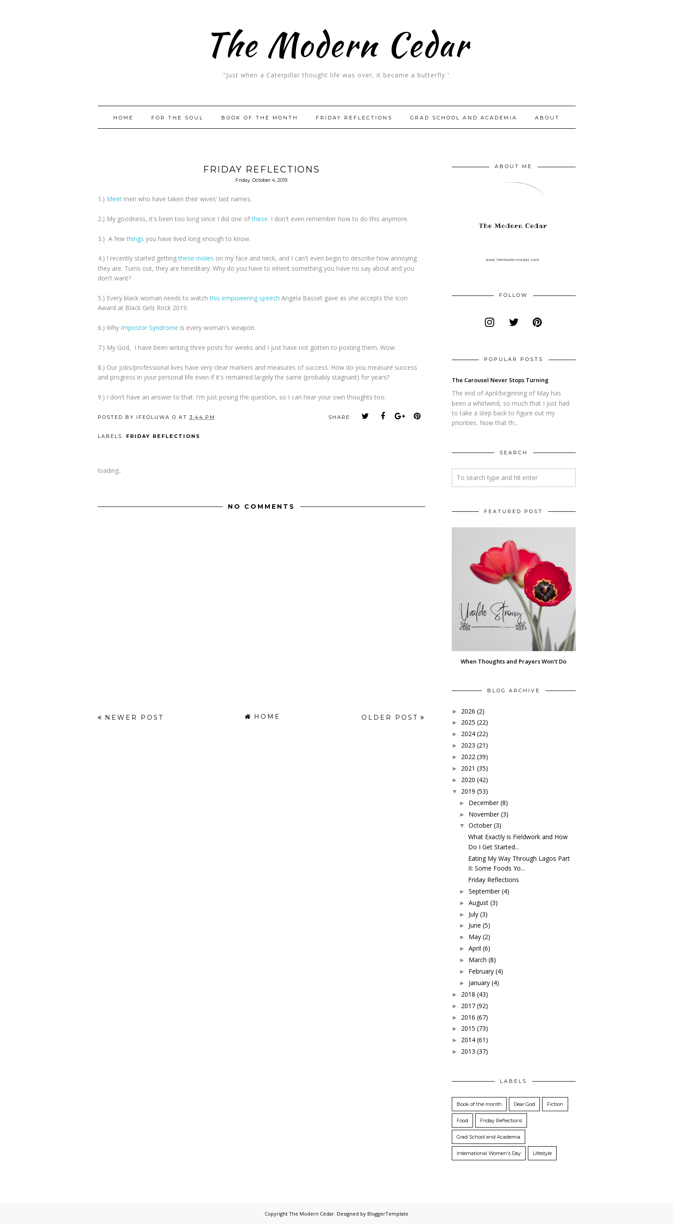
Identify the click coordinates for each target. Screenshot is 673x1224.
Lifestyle (542, 1153)
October (480, 825)
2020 (468, 779)
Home (123, 118)
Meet (114, 199)
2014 (468, 1040)
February (481, 971)
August (478, 902)
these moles (196, 258)
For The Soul (177, 118)
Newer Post (134, 717)
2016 (468, 1017)
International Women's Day (489, 1153)
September (484, 891)
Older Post (389, 717)
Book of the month (259, 118)
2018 (468, 994)
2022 (468, 756)
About (547, 118)
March (478, 959)
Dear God (524, 1104)
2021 (468, 768)
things (135, 238)
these (260, 219)
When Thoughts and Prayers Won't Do (513, 661)
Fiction (555, 1104)
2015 (468, 1028)
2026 (468, 711)
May (475, 936)
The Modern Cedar (336, 42)
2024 (468, 733)
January (479, 982)
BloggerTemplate (387, 1213)
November (484, 814)
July (473, 914)
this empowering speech (245, 298)
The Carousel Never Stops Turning (500, 380)
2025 (468, 722)
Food (462, 1120)
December (484, 802)
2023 (468, 745)
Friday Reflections (354, 118)
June (475, 925)
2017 (468, 1005)
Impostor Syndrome (149, 327)
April (475, 948)
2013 (468, 1051)
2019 (468, 791)
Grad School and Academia (463, 118)
